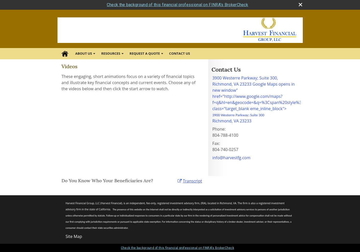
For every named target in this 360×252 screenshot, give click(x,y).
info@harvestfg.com (231, 158)
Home (64, 53)
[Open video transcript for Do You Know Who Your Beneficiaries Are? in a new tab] (192, 181)
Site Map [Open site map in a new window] (74, 236)
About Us (83, 53)
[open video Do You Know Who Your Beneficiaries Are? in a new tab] (180, 181)
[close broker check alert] (300, 5)
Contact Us (179, 53)
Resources (110, 53)
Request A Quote (145, 53)
